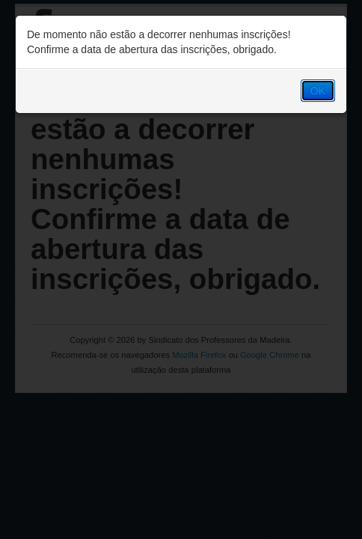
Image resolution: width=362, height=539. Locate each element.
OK (317, 91)
